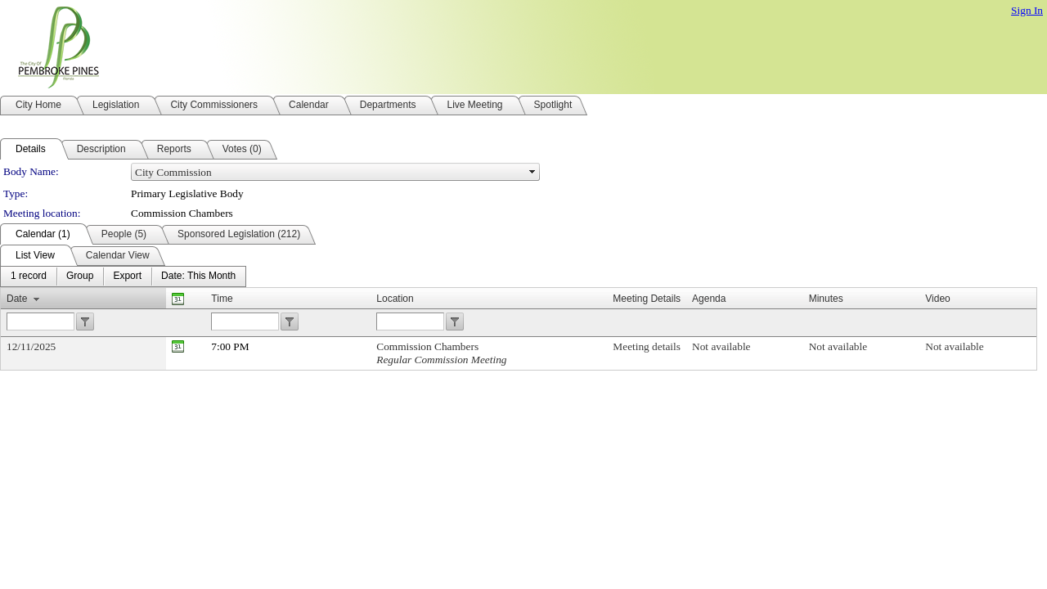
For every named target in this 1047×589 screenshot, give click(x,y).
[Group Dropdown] (79, 276)
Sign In (1027, 10)
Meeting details (647, 346)
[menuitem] (28, 276)
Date (17, 298)
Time (221, 298)
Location (394, 298)
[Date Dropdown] (198, 276)
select (532, 172)
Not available (721, 346)
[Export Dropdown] (127, 276)
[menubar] (123, 276)
